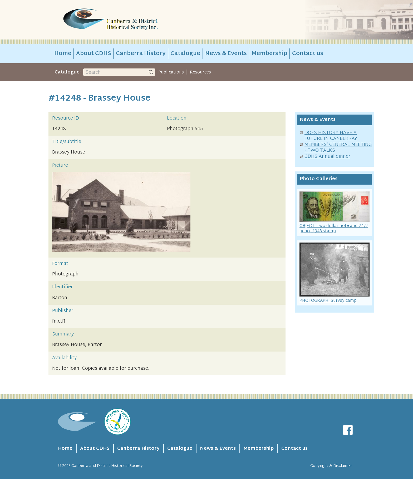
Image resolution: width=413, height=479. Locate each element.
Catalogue (185, 53)
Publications (171, 72)
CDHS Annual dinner (327, 156)
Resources (200, 72)
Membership (269, 53)
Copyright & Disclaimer (331, 466)
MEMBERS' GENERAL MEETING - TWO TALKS (338, 147)
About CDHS (93, 53)
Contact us (307, 53)
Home (62, 53)
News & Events (226, 53)
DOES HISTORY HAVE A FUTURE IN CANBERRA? (330, 136)
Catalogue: (68, 72)
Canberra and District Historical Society (107, 466)
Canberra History (141, 53)
